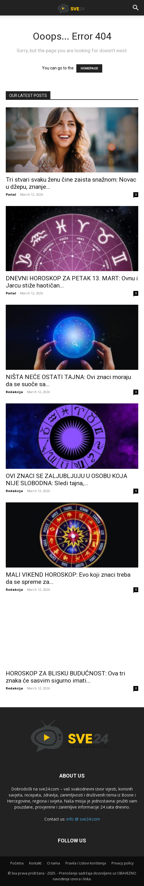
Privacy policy (122, 863)
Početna (17, 863)
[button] (136, 7)
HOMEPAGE (89, 68)
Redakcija (14, 392)
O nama (53, 863)
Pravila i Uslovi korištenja (85, 863)
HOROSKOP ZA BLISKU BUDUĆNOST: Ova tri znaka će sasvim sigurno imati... (65, 677)
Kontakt (35, 863)
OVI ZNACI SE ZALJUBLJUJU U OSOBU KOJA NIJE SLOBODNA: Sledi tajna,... (66, 480)
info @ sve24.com (83, 819)
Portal (11, 194)
